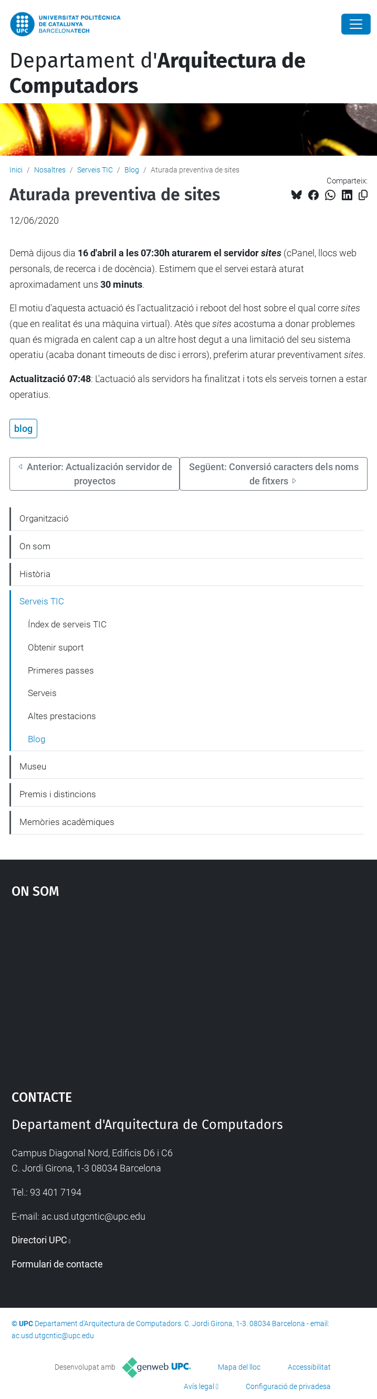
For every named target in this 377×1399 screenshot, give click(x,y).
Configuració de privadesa (288, 1386)
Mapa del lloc (239, 1367)
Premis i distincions (57, 794)
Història (34, 574)
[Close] (356, 24)
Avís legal (199, 1386)
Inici (16, 170)
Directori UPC (39, 1239)
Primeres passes (61, 670)
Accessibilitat (309, 1367)
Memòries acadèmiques (66, 822)
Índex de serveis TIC (67, 624)
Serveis (42, 693)
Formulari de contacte (57, 1264)
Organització (44, 518)
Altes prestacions (62, 716)
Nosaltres (50, 170)
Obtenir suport (55, 647)
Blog (131, 170)
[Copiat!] (363, 195)
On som (34, 546)
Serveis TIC (95, 170)
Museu (32, 766)
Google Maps (189, 989)
